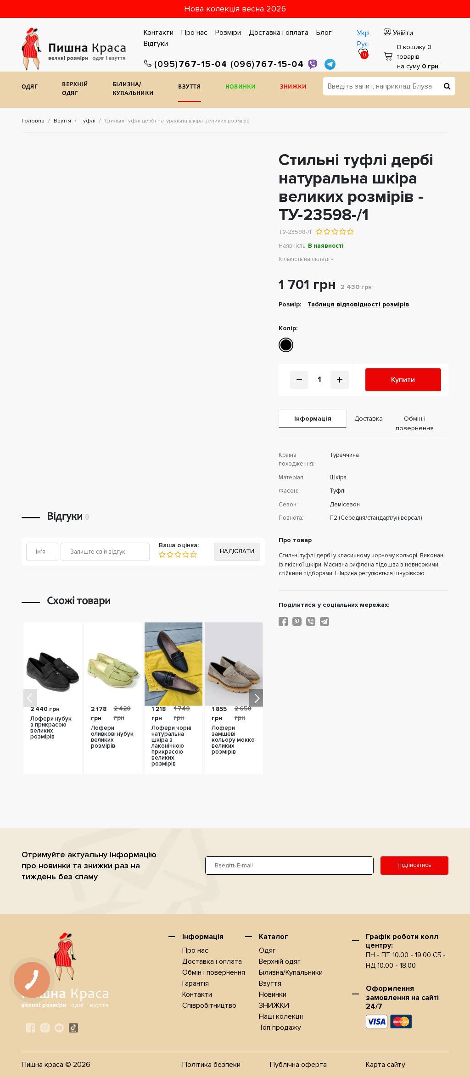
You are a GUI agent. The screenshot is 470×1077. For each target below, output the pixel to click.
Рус (363, 44)
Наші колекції (281, 1016)
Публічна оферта (298, 1064)
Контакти (158, 32)
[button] (256, 698)
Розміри (228, 32)
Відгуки (156, 43)
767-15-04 (186, 64)
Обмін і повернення (213, 972)
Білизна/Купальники (133, 89)
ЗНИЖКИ (293, 87)
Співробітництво (209, 1005)
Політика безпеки (211, 1064)
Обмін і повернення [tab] (415, 423)
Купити (403, 379)
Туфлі (87, 120)
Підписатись (414, 865)
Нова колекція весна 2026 (235, 9)
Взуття (189, 87)
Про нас (194, 32)
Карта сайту (385, 1064)
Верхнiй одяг (75, 89)
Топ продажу (280, 1027)
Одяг (30, 87)
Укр (363, 33)
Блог (324, 32)
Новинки (240, 87)
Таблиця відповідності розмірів (358, 304)
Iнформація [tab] (312, 418)
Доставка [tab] (367, 418)
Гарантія (195, 983)
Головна (33, 120)
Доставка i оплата (278, 32)
